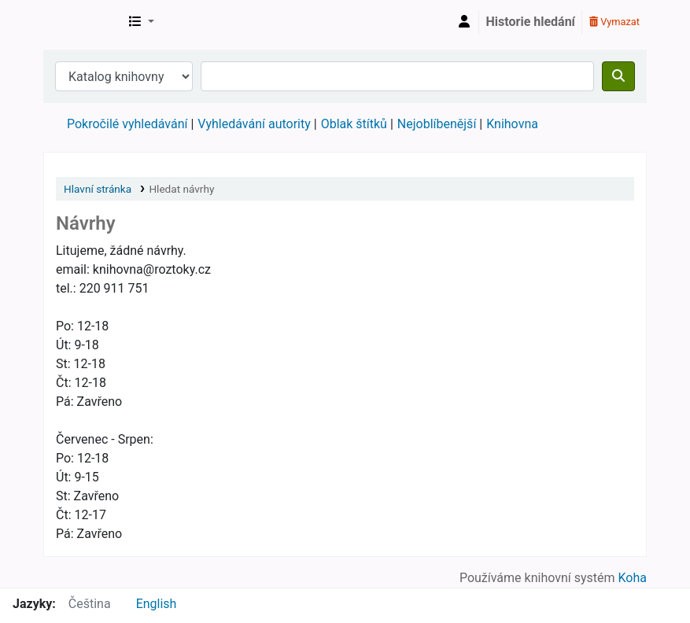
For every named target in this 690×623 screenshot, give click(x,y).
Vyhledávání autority (253, 123)
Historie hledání (530, 21)
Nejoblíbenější (437, 123)
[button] (142, 22)
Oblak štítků (354, 123)
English (156, 603)
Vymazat (614, 22)
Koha (632, 577)
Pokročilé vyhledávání (127, 123)
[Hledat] (618, 76)
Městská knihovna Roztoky (83, 22)
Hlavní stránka (97, 188)
